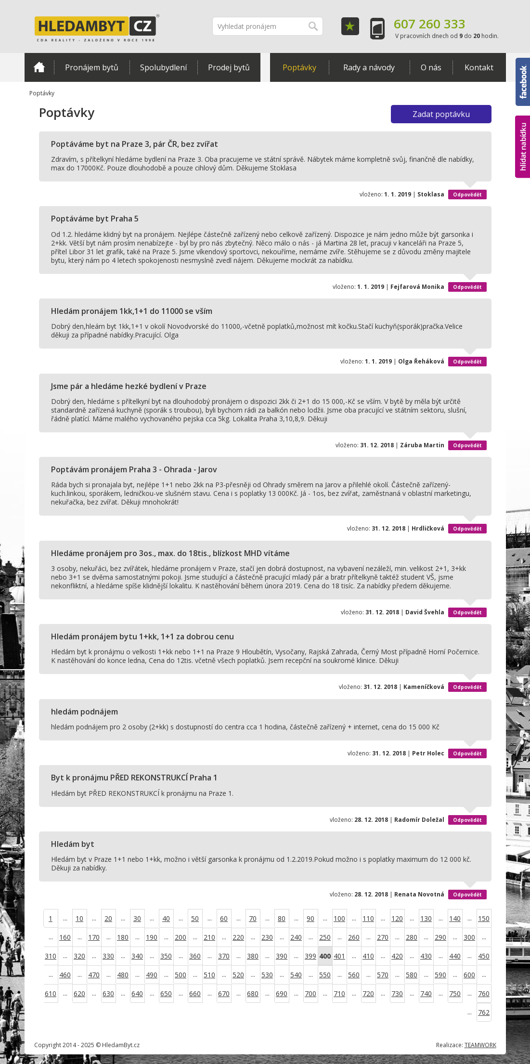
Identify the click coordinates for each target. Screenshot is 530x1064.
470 (94, 974)
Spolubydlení (163, 67)
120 (397, 918)
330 (108, 955)
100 (339, 918)
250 (325, 937)
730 (397, 993)
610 (50, 993)
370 (224, 955)
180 (123, 937)
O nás (431, 67)
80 (281, 918)
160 (65, 937)
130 (426, 918)
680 (253, 993)
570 (382, 974)
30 (137, 918)
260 (354, 937)
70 (253, 918)
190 (151, 937)
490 (151, 974)
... (65, 917)
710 (339, 993)
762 (484, 1012)
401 (339, 955)
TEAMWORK (480, 1045)
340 (137, 955)
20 (108, 918)
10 (79, 918)
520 (238, 974)
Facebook (523, 82)
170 (94, 937)
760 (484, 993)
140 (455, 918)
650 (166, 993)
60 (224, 918)
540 (296, 974)
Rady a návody (369, 67)
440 (455, 955)
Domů (39, 67)
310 (50, 955)
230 (267, 937)
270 (382, 937)
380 (253, 955)
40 (166, 918)
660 (195, 993)
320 (79, 955)
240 (296, 937)
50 (195, 918)
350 (166, 955)
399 (310, 955)
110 (368, 918)
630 (108, 993)
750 (455, 993)
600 (469, 974)
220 (238, 937)
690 (281, 993)
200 (180, 937)
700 (310, 993)
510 (209, 974)
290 (440, 937)
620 (79, 993)
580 (411, 974)
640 (137, 993)
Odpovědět (467, 194)
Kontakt (479, 67)
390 (281, 955)
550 (325, 974)
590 (440, 974)
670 (224, 993)
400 (325, 955)
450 (484, 955)
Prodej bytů (229, 67)
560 (354, 974)
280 (411, 937)
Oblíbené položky (350, 26)
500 (180, 974)
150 (484, 918)
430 (426, 955)
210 (209, 937)
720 (368, 993)
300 (469, 937)
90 (310, 918)
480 (123, 974)
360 (195, 955)
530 (267, 974)
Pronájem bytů (91, 67)
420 (397, 955)
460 (65, 974)
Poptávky (299, 67)
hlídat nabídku (522, 147)
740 (426, 993)
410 (368, 955)
